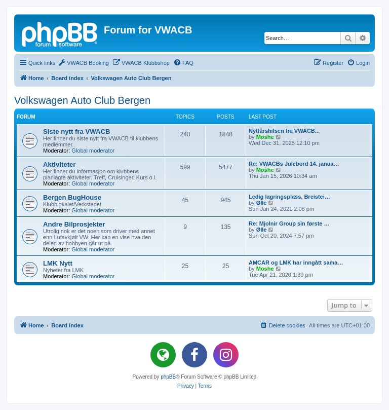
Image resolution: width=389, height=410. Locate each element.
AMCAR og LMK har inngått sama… (296, 262)
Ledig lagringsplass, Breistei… (289, 197)
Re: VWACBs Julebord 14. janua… (294, 164)
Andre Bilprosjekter (74, 224)
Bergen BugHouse (72, 197)
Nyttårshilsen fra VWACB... (284, 131)
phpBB (168, 377)
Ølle (261, 203)
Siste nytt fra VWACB (76, 131)
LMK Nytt (57, 263)
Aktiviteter (59, 164)
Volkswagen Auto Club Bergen (82, 100)
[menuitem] (83, 63)
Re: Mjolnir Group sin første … (289, 223)
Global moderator (92, 150)
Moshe (265, 137)
